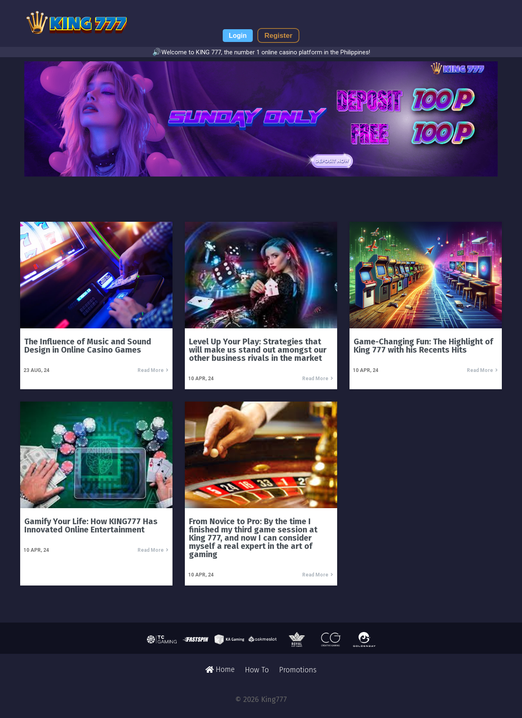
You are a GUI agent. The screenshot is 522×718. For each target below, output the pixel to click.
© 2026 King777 (261, 699)
